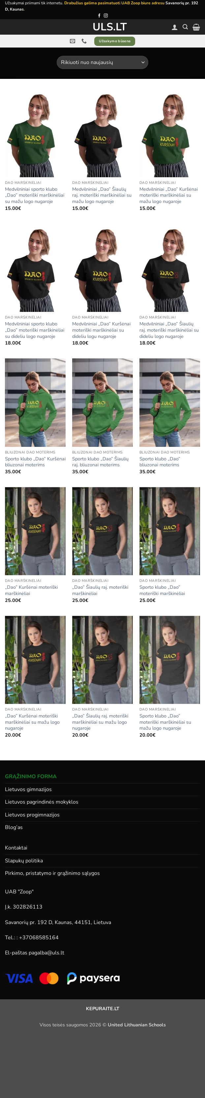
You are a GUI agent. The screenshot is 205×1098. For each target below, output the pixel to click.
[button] (185, 26)
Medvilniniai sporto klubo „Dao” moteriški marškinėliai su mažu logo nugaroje (34, 195)
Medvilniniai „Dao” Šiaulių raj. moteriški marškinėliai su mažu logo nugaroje (102, 195)
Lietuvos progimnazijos (32, 814)
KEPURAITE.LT (102, 1008)
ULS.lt (103, 27)
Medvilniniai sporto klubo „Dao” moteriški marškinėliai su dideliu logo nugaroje (34, 330)
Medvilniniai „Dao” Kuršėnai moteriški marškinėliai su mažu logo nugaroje (168, 195)
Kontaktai (16, 847)
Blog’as (14, 827)
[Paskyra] (174, 27)
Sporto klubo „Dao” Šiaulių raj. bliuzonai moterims (100, 462)
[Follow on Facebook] (99, 16)
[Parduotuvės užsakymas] (102, 62)
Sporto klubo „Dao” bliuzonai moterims (159, 462)
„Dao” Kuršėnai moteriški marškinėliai (31, 590)
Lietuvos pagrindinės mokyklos (41, 802)
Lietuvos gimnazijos (28, 789)
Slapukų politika (24, 860)
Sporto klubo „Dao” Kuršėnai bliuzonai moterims (35, 462)
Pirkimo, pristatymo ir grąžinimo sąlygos (52, 873)
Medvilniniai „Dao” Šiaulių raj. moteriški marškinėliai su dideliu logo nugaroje (169, 330)
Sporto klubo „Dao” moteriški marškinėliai (162, 590)
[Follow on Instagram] (106, 16)
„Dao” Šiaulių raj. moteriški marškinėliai (100, 590)
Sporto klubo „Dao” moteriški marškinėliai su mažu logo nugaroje (165, 722)
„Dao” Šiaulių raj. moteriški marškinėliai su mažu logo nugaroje (100, 722)
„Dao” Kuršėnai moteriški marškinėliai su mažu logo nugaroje (32, 722)
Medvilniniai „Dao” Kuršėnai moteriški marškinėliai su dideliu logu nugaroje (101, 330)
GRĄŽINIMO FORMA (31, 776)
